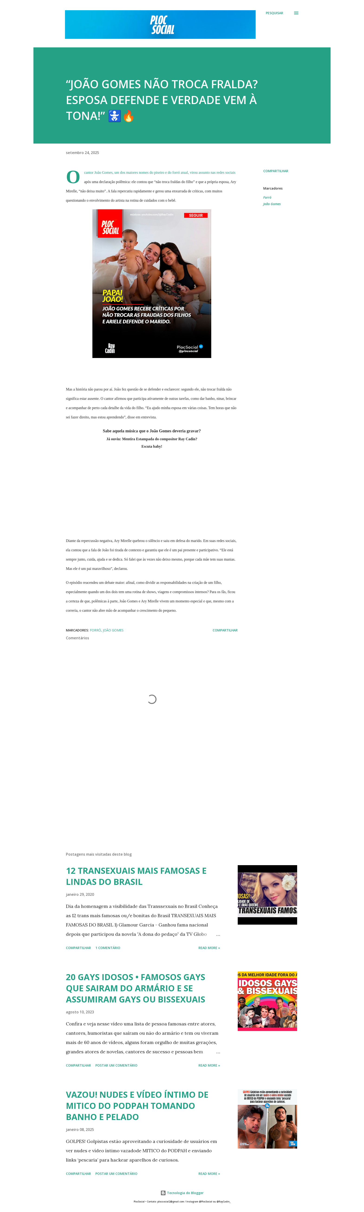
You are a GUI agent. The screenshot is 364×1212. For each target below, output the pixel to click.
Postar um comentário (116, 1065)
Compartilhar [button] (275, 171)
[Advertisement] (144, 793)
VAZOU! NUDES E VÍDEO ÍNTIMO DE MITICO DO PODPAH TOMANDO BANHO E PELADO (137, 1106)
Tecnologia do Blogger (182, 1193)
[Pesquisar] (274, 13)
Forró (267, 197)
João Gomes (272, 204)
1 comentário (107, 948)
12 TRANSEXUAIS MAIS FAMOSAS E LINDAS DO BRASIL (136, 876)
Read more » (209, 948)
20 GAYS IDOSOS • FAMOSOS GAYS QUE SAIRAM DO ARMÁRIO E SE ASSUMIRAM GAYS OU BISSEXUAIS (135, 988)
